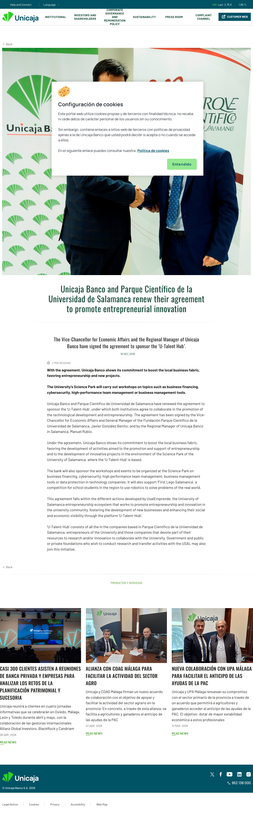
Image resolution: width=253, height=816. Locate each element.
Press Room (174, 17)
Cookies (34, 804)
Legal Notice (10, 804)
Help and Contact (20, 4)
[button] (7, 44)
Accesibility (78, 804)
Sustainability (144, 17)
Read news (94, 733)
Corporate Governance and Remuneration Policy (115, 17)
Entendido (182, 164)
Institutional (55, 17)
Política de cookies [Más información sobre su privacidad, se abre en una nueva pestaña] (153, 150)
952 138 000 (239, 783)
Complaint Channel (204, 16)
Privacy (55, 804)
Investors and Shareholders (85, 16)
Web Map (102, 804)
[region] (127, 129)
